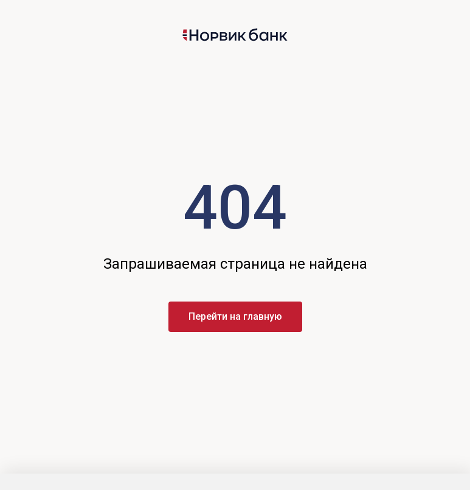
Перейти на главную (235, 316)
